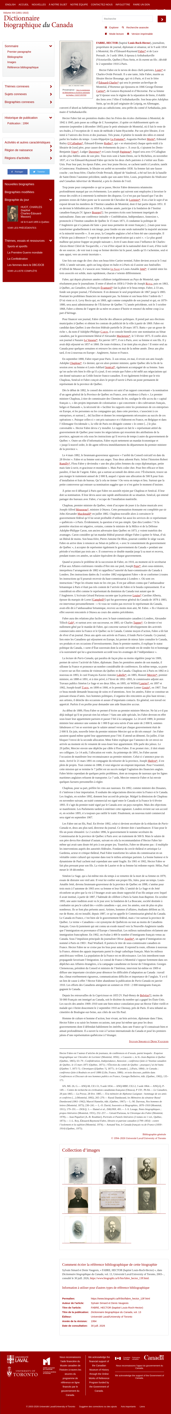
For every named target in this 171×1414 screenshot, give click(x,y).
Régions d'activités (17, 158)
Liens (142, 1406)
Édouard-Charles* (109, 82)
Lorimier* (134, 199)
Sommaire (11, 46)
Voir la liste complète (22, 271)
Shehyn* (152, 760)
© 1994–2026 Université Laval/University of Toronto (138, 1138)
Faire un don (141, 4)
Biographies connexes (19, 102)
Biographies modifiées (19, 192)
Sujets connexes (16, 94)
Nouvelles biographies (19, 184)
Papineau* (125, 151)
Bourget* (97, 212)
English (10, 4)
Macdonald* (85, 513)
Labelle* (121, 675)
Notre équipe (79, 4)
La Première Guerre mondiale (25, 252)
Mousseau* (82, 509)
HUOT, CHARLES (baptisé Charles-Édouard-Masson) (31, 212)
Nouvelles (39, 4)
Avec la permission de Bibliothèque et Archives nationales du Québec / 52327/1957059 (76, 92)
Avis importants (128, 1406)
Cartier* (100, 91)
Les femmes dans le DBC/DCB (25, 265)
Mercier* (152, 675)
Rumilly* (64, 463)
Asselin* (129, 938)
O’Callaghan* (75, 143)
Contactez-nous (102, 4)
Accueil (24, 4)
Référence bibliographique (23, 67)
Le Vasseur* (91, 340)
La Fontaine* (117, 139)
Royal (149, 283)
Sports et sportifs (17, 246)
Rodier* (108, 143)
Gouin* (146, 687)
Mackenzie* (123, 336)
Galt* (71, 622)
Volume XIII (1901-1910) (16, 12)
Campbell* (99, 599)
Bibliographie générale (154, 1134)
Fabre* (142, 51)
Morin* (151, 139)
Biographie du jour (17, 199)
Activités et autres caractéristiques (27, 142)
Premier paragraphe (19, 51)
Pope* (137, 566)
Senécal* (110, 367)
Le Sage (115, 269)
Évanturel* (107, 287)
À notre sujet (58, 4)
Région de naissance (19, 150)
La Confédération (17, 258)
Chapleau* (76, 363)
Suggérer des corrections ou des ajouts (98, 1406)
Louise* (137, 595)
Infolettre (123, 4)
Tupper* (138, 622)
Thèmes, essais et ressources (25, 240)
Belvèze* (145, 995)
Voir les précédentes (21, 227)
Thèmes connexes (17, 86)
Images (11, 62)
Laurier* (144, 683)
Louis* (159, 70)
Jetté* (143, 269)
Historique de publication (21, 117)
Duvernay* (95, 151)
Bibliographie (15, 57)
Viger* (74, 151)
